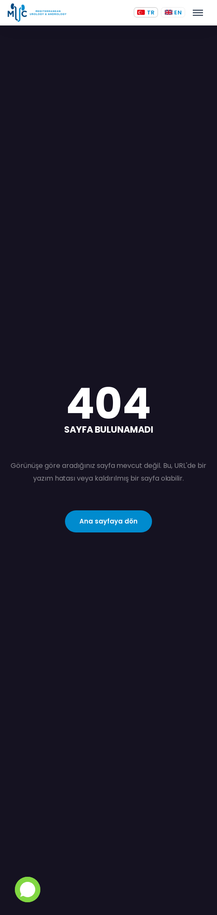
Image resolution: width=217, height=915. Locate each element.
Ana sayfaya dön (108, 521)
